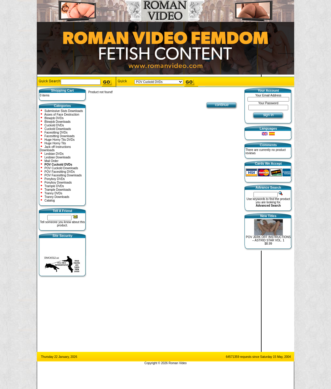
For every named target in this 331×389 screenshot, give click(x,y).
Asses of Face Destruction (61, 114)
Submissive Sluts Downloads (64, 111)
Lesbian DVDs (54, 153)
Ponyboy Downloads (58, 182)
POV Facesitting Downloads (63, 175)
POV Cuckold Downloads (61, 168)
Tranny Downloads (56, 197)
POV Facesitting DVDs (60, 171)
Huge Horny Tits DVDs (60, 139)
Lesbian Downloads (58, 157)
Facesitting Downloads (60, 136)
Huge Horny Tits (55, 143)
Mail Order (52, 161)
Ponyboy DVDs (55, 179)
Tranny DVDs (53, 193)
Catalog (50, 200)
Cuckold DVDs (54, 125)
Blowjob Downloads (58, 121)
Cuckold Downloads (58, 129)
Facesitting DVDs (56, 132)
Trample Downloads (57, 189)
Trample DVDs (54, 186)
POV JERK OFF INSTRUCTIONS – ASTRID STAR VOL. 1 (268, 238)
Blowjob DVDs (54, 118)
